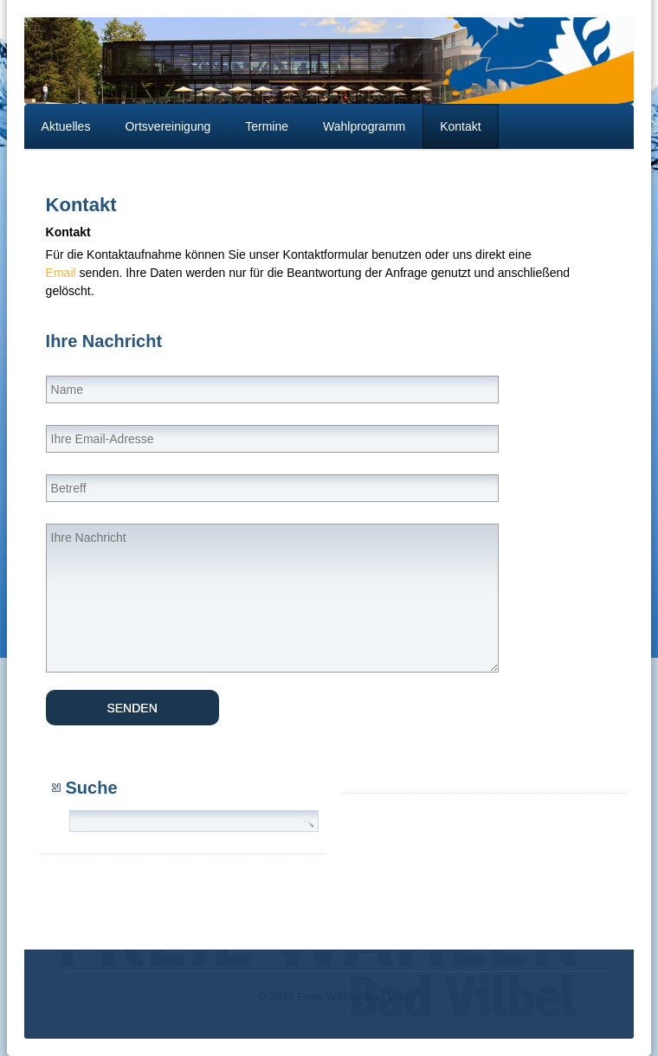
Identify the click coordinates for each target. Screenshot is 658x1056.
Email (61, 273)
